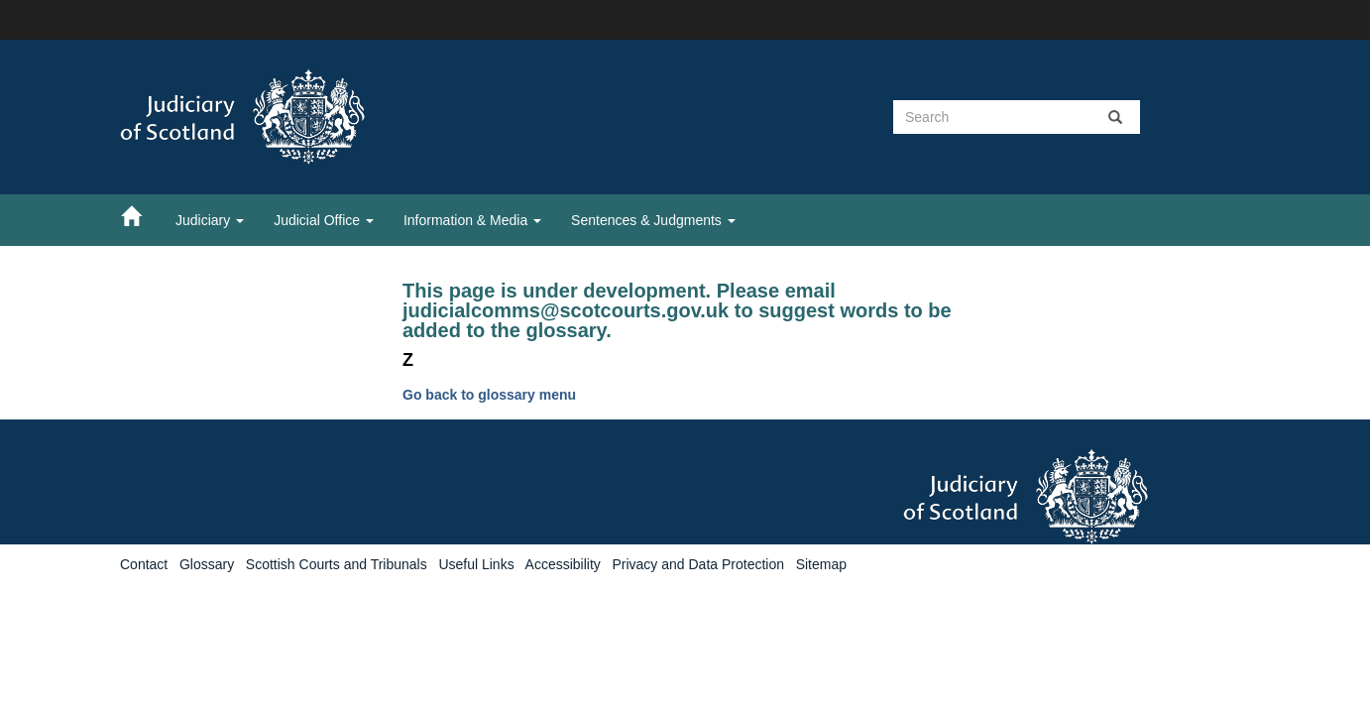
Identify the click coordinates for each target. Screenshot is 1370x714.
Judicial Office (324, 220)
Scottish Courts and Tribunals (336, 564)
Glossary (206, 564)
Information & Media (472, 220)
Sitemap (821, 564)
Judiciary (209, 220)
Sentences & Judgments (653, 220)
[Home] (141, 215)
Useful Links (476, 564)
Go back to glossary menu (489, 395)
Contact (144, 564)
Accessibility (563, 564)
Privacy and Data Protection (698, 564)
